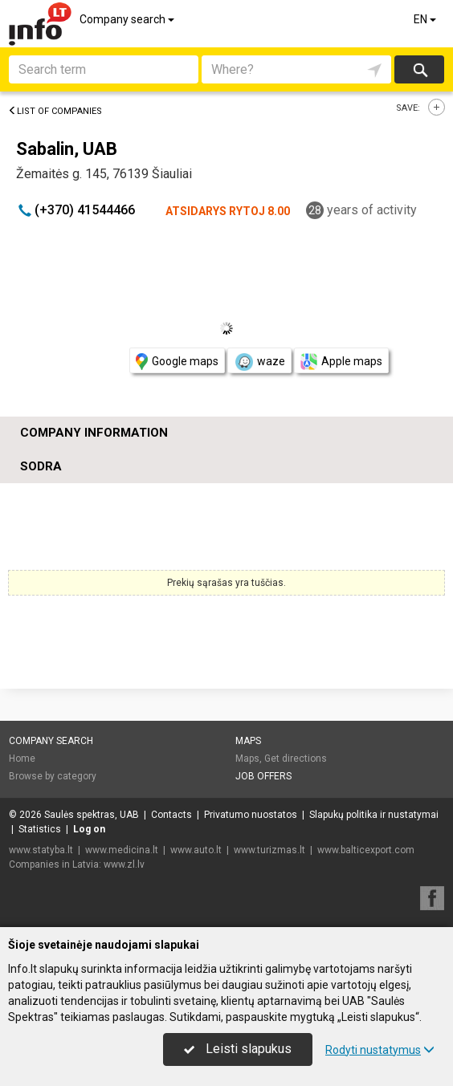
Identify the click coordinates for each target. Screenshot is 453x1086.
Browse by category (52, 776)
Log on (89, 829)
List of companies (55, 111)
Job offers (263, 776)
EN (426, 19)
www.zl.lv (124, 864)
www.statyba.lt (41, 850)
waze (259, 362)
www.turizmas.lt (269, 850)
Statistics (39, 829)
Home (22, 758)
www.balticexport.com (365, 850)
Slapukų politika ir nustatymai (374, 814)
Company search (128, 19)
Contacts (171, 814)
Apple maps (341, 361)
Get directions (295, 758)
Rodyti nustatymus (380, 1049)
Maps (248, 740)
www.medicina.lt (121, 850)
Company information (94, 432)
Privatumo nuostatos (250, 814)
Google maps (177, 361)
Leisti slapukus (238, 1048)
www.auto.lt (196, 850)
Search (420, 69)
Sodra (41, 466)
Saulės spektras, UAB (91, 814)
